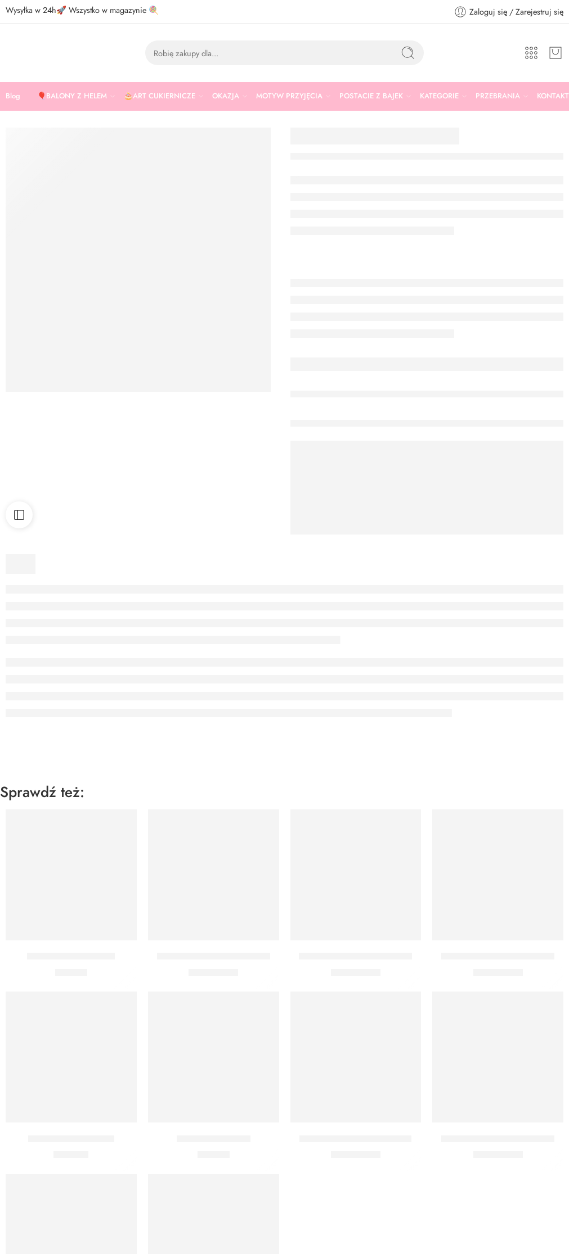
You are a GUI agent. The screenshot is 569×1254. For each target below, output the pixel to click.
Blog (13, 95)
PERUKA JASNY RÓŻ (71, 956)
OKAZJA (225, 96)
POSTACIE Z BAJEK (371, 96)
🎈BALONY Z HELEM (72, 96)
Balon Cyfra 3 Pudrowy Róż (497, 956)
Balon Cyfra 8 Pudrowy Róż (355, 956)
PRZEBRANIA (498, 96)
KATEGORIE (439, 96)
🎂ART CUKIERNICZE (159, 96)
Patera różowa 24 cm (71, 1139)
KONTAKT (553, 95)
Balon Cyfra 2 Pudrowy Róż (497, 1139)
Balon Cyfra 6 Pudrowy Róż (213, 956)
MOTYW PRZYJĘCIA (289, 96)
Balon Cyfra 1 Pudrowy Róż (355, 1139)
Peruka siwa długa (213, 1139)
